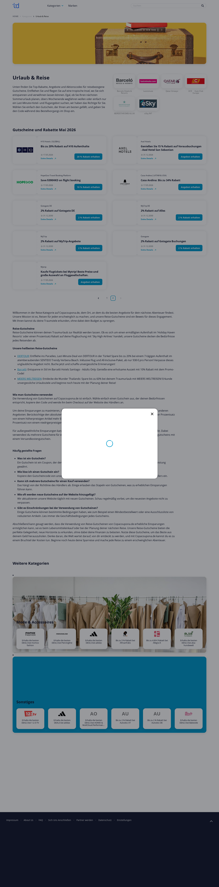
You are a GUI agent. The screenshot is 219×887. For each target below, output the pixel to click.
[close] (152, 414)
